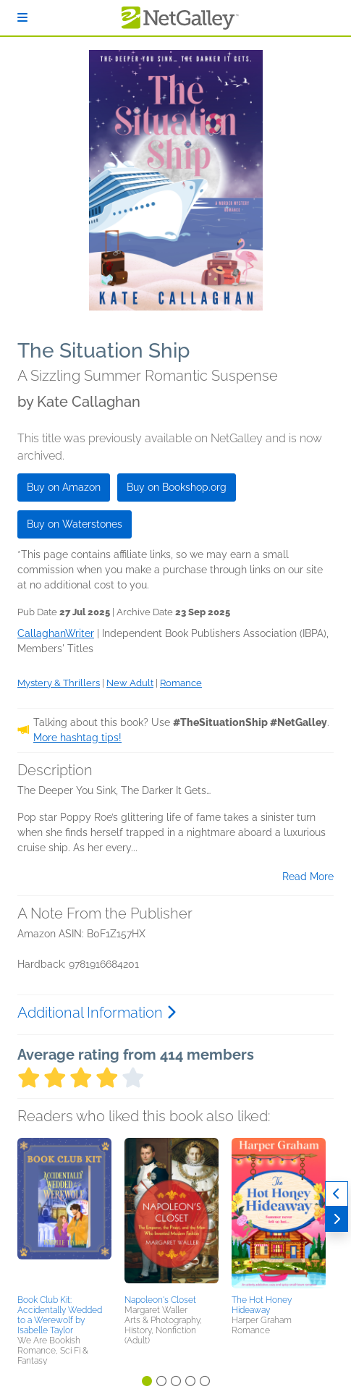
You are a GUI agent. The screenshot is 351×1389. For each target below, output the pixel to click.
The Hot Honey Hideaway (262, 1305)
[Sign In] (22, 18)
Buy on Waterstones (74, 524)
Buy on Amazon (64, 487)
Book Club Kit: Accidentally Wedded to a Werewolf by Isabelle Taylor (59, 1315)
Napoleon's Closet (160, 1300)
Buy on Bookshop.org (177, 487)
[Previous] (336, 1194)
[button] (64, 1214)
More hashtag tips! (77, 737)
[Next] (336, 1219)
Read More (308, 876)
